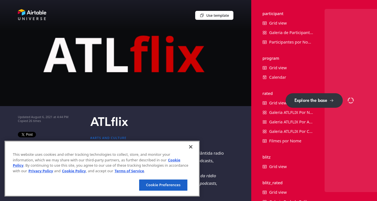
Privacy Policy (40, 170)
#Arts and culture (108, 138)
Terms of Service (129, 170)
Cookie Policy (74, 170)
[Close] (191, 147)
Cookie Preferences (163, 184)
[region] (102, 169)
